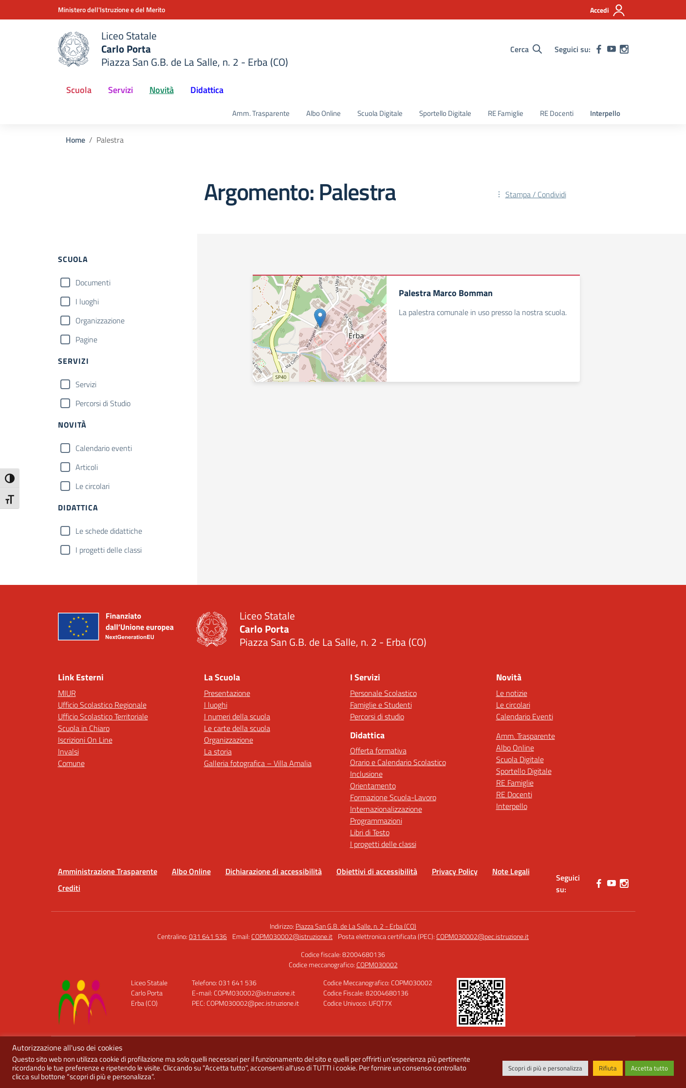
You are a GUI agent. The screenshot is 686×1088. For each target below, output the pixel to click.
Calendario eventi (103, 448)
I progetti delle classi (108, 550)
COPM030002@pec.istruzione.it (482, 936)
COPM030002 (377, 964)
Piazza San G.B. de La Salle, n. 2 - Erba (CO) (356, 926)
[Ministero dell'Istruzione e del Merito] (111, 9)
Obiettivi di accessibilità (376, 871)
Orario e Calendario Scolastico (398, 762)
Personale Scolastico (383, 693)
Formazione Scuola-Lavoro (393, 797)
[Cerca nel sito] (526, 49)
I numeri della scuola (237, 716)
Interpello (605, 113)
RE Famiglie (505, 113)
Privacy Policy (455, 871)
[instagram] (624, 49)
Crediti (69, 888)
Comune (71, 763)
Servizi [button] (120, 89)
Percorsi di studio (377, 716)
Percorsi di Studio (102, 403)
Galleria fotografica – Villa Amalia (258, 763)
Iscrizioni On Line (85, 740)
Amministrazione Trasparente (107, 871)
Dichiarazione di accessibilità (273, 871)
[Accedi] (608, 10)
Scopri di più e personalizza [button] (545, 1068)
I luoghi (87, 301)
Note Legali (511, 871)
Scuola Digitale (380, 113)
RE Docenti (557, 113)
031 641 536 (208, 936)
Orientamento (373, 785)
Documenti (93, 282)
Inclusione (366, 774)
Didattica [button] (206, 89)
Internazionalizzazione (386, 809)
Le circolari (92, 486)
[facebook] (598, 49)
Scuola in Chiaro (84, 728)
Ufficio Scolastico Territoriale (103, 716)
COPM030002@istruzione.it (292, 936)
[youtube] (611, 49)
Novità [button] (161, 89)
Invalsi (68, 751)
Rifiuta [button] (608, 1068)
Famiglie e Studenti (381, 705)
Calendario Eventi (524, 716)
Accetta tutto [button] (649, 1068)
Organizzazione (100, 320)
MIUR (67, 693)
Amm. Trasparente (261, 113)
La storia (218, 751)
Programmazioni (376, 820)
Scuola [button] (79, 89)
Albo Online (323, 113)
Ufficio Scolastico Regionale (102, 705)
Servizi (85, 384)
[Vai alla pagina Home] (75, 140)
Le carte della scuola (237, 728)
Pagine (86, 339)
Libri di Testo (369, 832)
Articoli (86, 467)
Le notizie (511, 693)
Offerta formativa (378, 750)
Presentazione (227, 693)
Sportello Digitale (445, 113)
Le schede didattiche (108, 531)
